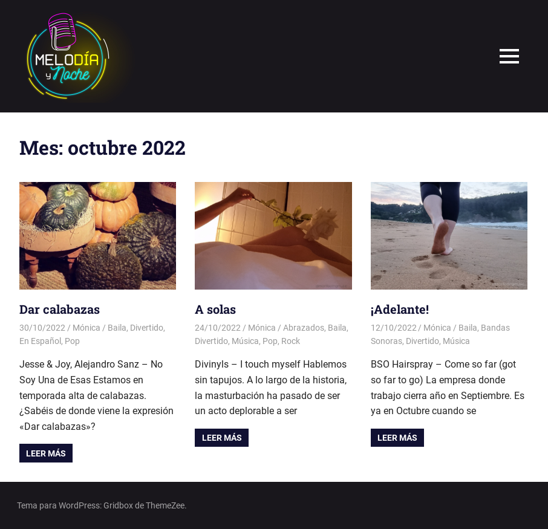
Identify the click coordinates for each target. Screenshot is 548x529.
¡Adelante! (400, 309)
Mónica (86, 328)
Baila (117, 328)
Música (245, 341)
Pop (72, 341)
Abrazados (303, 328)
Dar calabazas (59, 309)
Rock (290, 341)
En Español (40, 341)
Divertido (146, 328)
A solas (215, 309)
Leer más (46, 453)
